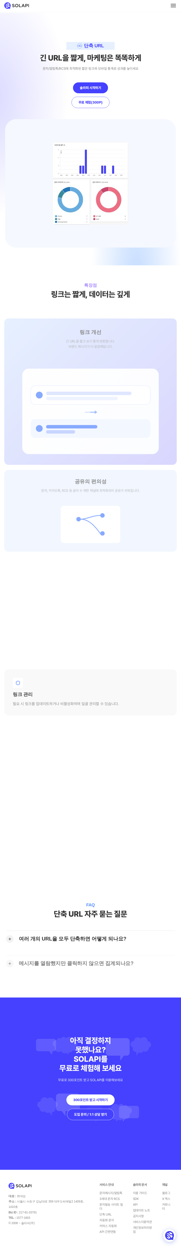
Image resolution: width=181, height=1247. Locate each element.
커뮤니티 (166, 1207)
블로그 (166, 1193)
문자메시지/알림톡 (110, 1193)
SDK (136, 1199)
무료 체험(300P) (91, 102)
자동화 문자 (106, 1220)
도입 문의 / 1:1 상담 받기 (90, 1114)
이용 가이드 (140, 1193)
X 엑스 (166, 1199)
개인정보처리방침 (142, 1230)
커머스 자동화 (108, 1226)
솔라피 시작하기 (90, 88)
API (135, 1205)
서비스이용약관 (142, 1222)
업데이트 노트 (141, 1210)
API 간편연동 (107, 1232)
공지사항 (138, 1216)
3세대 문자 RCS (109, 1199)
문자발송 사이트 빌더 (111, 1207)
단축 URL (105, 1214)
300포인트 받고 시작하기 (90, 1100)
